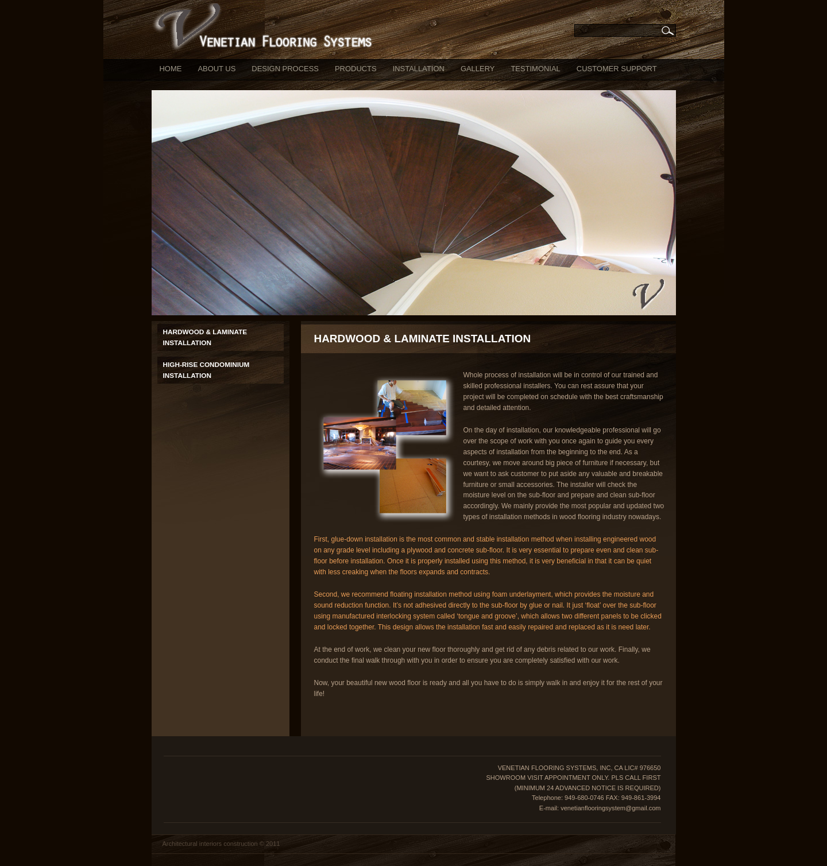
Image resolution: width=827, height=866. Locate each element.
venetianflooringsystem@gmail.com (610, 808)
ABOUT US (216, 68)
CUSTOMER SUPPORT (617, 68)
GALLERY (478, 68)
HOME (171, 68)
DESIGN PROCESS (285, 68)
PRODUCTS (356, 68)
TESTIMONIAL (535, 68)
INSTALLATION (419, 68)
